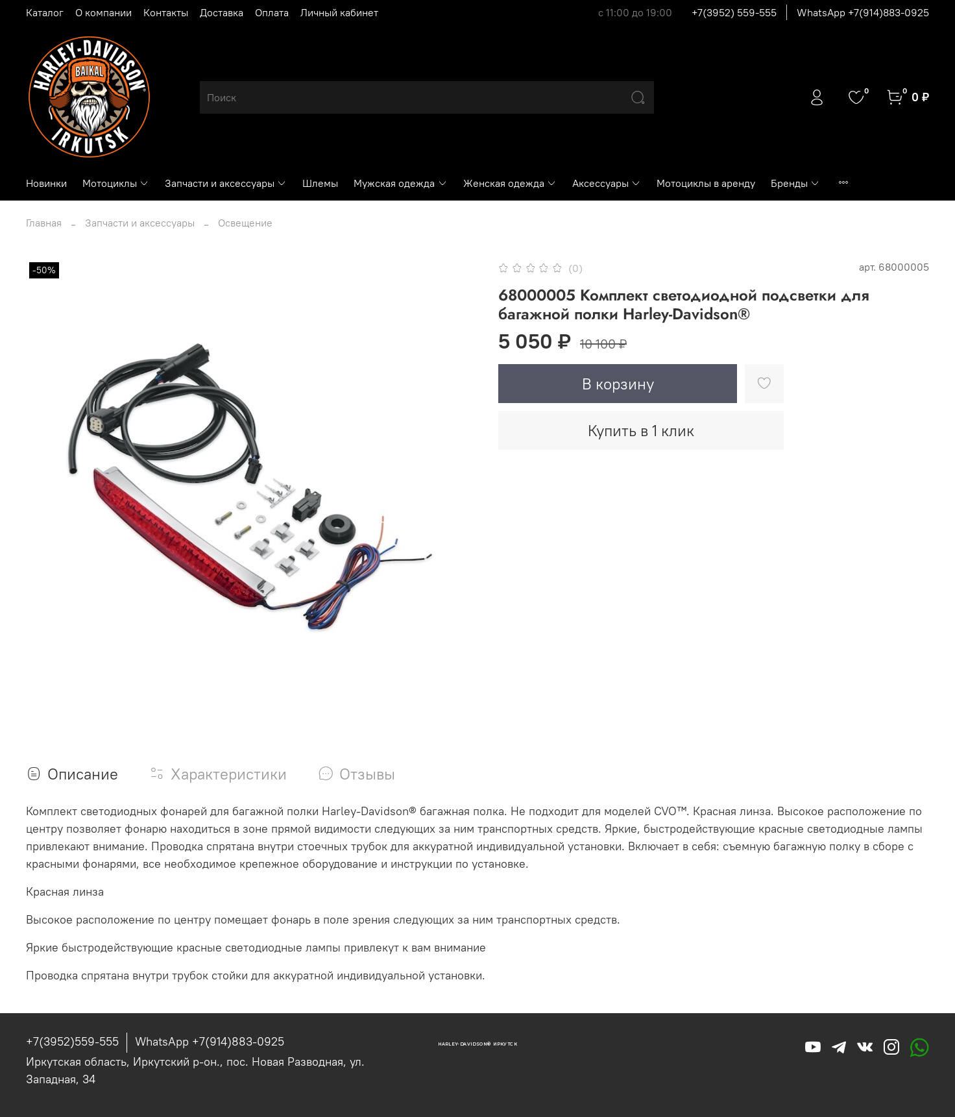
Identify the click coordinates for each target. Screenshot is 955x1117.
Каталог (45, 12)
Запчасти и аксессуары (226, 183)
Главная (44, 222)
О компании (103, 12)
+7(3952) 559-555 (734, 12)
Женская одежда (510, 183)
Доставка (221, 12)
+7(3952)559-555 (72, 1041)
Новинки (46, 183)
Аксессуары (606, 183)
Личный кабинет (339, 12)
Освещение (245, 222)
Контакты (165, 12)
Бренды (795, 183)
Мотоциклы (115, 183)
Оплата (272, 12)
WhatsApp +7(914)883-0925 (863, 12)
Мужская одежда (400, 183)
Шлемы (320, 183)
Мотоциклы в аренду (706, 183)
